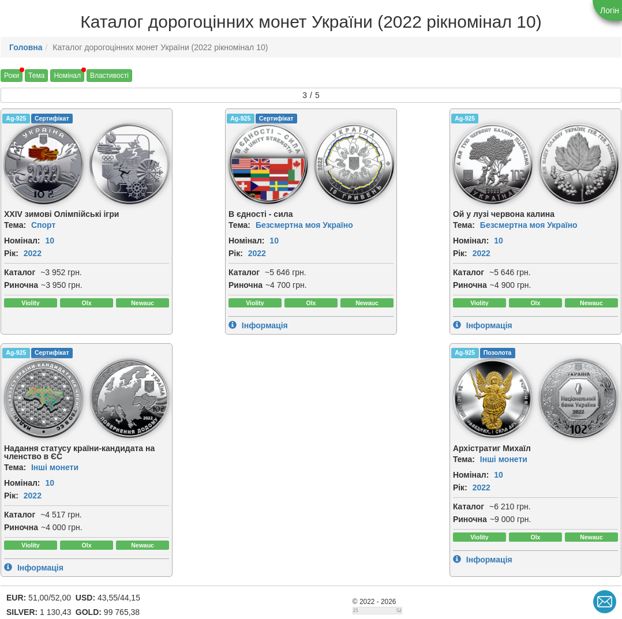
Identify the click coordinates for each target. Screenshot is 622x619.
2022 (33, 253)
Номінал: (22, 241)
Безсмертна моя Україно (237, 225)
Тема (36, 76)
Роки (11, 76)
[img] (118, 163)
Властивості (109, 76)
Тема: (15, 225)
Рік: (11, 253)
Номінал (67, 76)
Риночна (21, 285)
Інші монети (527, 233)
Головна (26, 47)
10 (49, 240)
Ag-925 (16, 118)
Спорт (43, 225)
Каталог (19, 272)
